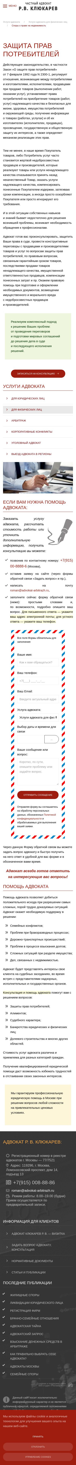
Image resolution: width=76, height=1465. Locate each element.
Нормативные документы (32, 1261)
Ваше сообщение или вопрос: (32, 752)
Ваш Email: (25, 691)
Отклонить (38, 1447)
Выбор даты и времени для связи (36, 729)
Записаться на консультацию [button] (38, 373)
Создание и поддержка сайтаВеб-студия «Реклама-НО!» (51, 1384)
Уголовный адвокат (26, 442)
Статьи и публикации (29, 1272)
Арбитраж (18, 420)
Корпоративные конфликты (31, 431)
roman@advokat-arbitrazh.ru (29, 590)
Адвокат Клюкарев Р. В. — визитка (38, 1233)
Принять (38, 1436)
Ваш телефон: (27, 673)
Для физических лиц (26, 409)
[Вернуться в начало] (38, 6)
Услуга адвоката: (29, 709)
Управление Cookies (38, 1457)
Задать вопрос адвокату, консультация (31, 1247)
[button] (10, 6)
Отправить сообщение (38, 795)
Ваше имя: (24, 654)
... (51, 739)
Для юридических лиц (27, 398)
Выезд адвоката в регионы (31, 454)
